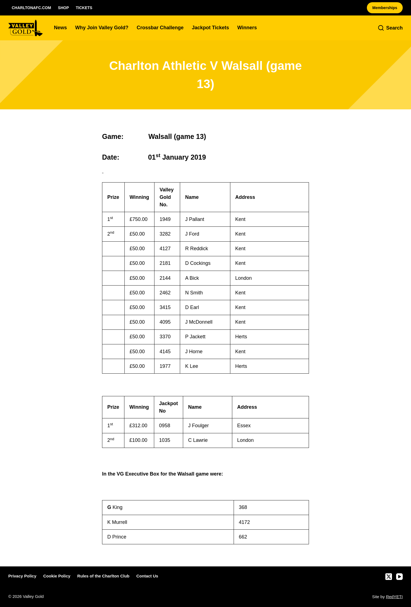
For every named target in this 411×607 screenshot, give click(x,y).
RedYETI (394, 596)
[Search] (390, 28)
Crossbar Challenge (160, 27)
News (60, 27)
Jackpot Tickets (210, 27)
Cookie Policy (56, 576)
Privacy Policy (22, 576)
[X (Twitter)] (388, 576)
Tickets (84, 8)
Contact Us (147, 576)
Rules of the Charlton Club (103, 576)
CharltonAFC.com (31, 8)
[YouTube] (399, 576)
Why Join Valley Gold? (101, 27)
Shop (63, 8)
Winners (247, 27)
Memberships (384, 8)
